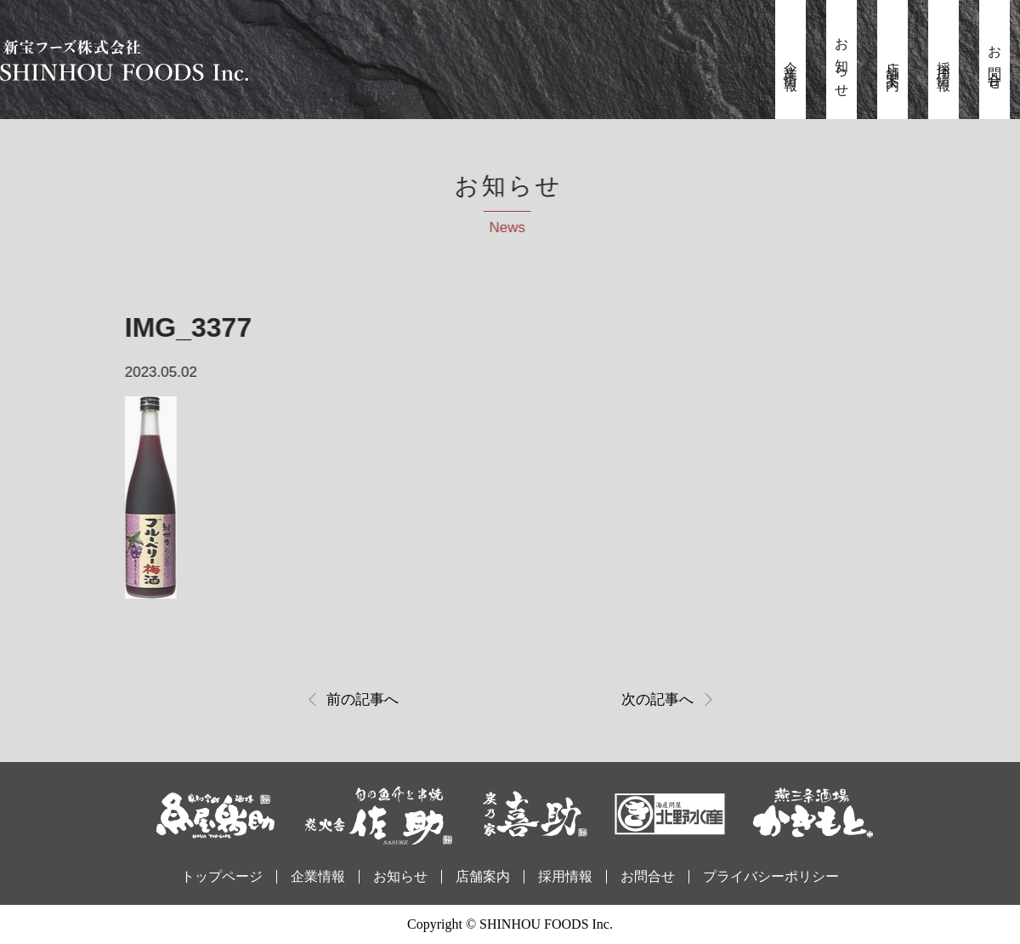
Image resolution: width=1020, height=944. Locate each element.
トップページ (222, 876)
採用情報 (944, 62)
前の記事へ (362, 699)
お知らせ (842, 62)
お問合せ (995, 62)
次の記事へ (657, 699)
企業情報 (791, 62)
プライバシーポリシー (771, 876)
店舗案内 (893, 62)
